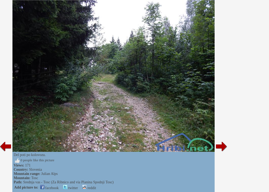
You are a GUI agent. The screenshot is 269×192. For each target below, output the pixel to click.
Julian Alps (49, 174)
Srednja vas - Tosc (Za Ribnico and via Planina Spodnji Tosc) (68, 182)
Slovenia (35, 170)
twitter (70, 188)
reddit (89, 188)
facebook (49, 188)
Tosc (34, 178)
